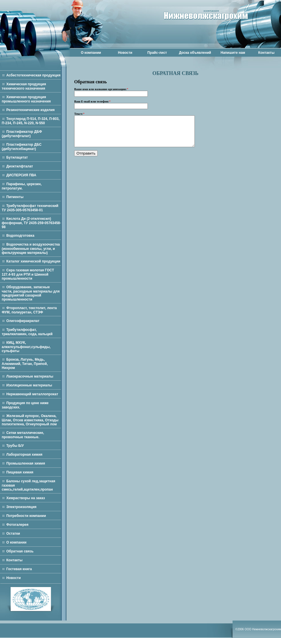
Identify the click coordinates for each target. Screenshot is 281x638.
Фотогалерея (17, 525)
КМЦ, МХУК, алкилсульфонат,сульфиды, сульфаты (26, 347)
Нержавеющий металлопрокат (32, 394)
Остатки (13, 534)
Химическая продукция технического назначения (24, 86)
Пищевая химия (19, 472)
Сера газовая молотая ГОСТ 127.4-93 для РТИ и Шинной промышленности (28, 274)
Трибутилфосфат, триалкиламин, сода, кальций (27, 332)
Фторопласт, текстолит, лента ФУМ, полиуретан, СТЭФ (29, 310)
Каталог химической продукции (33, 261)
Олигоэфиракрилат (23, 321)
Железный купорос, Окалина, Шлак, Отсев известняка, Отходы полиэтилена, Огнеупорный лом (30, 420)
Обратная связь (20, 551)
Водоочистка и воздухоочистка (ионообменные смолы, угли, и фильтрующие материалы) (31, 248)
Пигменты (14, 197)
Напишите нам (233, 53)
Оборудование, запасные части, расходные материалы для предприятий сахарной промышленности (31, 293)
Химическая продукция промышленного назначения (26, 99)
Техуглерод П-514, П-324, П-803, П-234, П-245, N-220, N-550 (31, 121)
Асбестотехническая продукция (33, 75)
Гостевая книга (19, 569)
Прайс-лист (157, 53)
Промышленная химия (25, 463)
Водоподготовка (20, 236)
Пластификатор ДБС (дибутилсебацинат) (22, 147)
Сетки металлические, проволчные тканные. (23, 435)
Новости (125, 53)
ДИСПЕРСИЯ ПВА (21, 175)
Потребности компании (26, 516)
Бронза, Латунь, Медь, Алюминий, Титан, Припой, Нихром (25, 363)
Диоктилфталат (19, 166)
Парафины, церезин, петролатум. (22, 186)
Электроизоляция (21, 507)
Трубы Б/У (15, 446)
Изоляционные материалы (29, 385)
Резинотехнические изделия (30, 110)
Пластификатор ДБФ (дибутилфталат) (22, 134)
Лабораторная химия (24, 455)
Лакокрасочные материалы (29, 376)
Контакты (266, 53)
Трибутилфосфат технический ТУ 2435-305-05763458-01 (30, 208)
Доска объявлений (195, 53)
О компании (91, 53)
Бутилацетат (17, 157)
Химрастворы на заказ (25, 498)
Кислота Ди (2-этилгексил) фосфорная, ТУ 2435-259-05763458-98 (31, 223)
